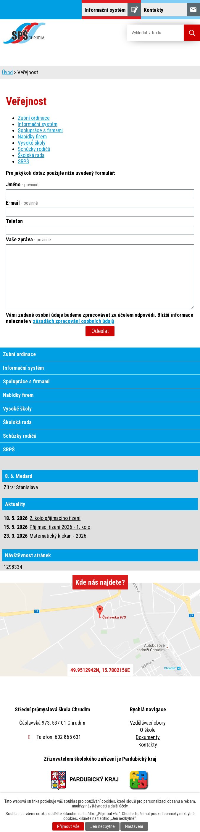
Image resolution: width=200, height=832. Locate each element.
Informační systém (37, 124)
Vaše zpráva (28, 239)
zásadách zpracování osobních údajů (73, 321)
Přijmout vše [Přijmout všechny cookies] (68, 826)
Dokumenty (148, 737)
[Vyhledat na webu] (150, 33)
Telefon (14, 221)
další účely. (119, 806)
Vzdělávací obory (148, 723)
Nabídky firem (32, 136)
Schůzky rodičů (34, 149)
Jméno (22, 184)
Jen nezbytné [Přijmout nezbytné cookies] (102, 826)
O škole (148, 730)
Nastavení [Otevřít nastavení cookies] (134, 826)
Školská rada (31, 155)
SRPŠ (23, 161)
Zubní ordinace (34, 118)
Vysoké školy (32, 143)
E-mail (22, 203)
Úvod (7, 72)
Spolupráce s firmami (40, 130)
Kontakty (147, 744)
